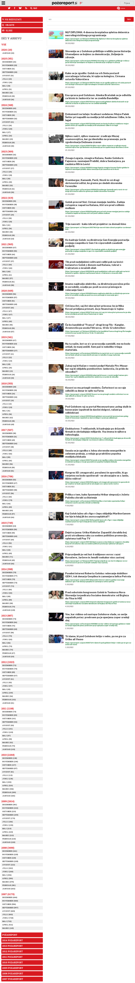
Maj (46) (6, 271)
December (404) (9, 897)
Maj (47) (6, 318)
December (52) (9, 479)
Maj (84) (6, 643)
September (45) (9, 304)
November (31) (9, 112)
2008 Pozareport (12, 973)
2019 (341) (7, 337)
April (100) (7, 693)
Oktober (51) (8, 301)
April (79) (7, 646)
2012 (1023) (7, 662)
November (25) (9, 65)
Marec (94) (7, 696)
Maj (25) (6, 364)
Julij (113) (7, 775)
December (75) (9, 572)
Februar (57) (8, 514)
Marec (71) (7, 557)
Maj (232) (6, 782)
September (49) (9, 536)
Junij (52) (7, 454)
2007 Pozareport (12, 979)
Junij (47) (7, 314)
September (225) (10, 861)
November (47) (9, 483)
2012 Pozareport (12, 951)
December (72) (9, 665)
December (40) (9, 108)
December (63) (9, 526)
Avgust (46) (8, 307)
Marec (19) (7, 371)
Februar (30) (8, 96)
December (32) (9, 154)
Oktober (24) (8, 393)
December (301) (9, 804)
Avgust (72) (8, 586)
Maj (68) (6, 550)
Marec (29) (7, 139)
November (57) (9, 297)
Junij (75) (7, 500)
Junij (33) (7, 175)
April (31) (7, 89)
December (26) (9, 62)
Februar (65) (8, 560)
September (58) (9, 490)
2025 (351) (7, 58)
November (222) (10, 808)
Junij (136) (7, 778)
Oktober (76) (8, 626)
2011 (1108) (7, 708)
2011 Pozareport (12, 956)
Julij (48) (7, 450)
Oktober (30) (8, 115)
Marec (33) (7, 92)
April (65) (7, 507)
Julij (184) (7, 821)
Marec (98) (7, 603)
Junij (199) (7, 825)
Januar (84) (8, 563)
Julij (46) (7, 497)
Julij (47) (7, 311)
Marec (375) (8, 882)
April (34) (7, 228)
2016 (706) (7, 476)
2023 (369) (7, 151)
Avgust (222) (8, 865)
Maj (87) (6, 735)
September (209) (10, 815)
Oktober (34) (8, 347)
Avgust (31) (8, 75)
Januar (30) (8, 146)
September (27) (9, 350)
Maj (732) (6, 921)
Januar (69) (8, 656)
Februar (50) (8, 328)
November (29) (9, 158)
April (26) (7, 367)
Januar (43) (8, 239)
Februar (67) (8, 653)
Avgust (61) (8, 679)
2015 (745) (7, 522)
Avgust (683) (8, 911)
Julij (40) (7, 264)
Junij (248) (7, 871)
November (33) (9, 390)
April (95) (7, 739)
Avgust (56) (8, 493)
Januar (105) (8, 610)
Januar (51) (8, 471)
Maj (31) (6, 411)
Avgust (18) (8, 400)
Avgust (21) (8, 122)
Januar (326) (8, 796)
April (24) (7, 135)
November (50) (9, 251)
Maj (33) (6, 86)
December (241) (9, 851)
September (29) (9, 165)
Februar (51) (8, 282)
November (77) (9, 576)
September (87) (9, 768)
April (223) (7, 832)
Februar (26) (8, 374)
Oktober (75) (8, 579)
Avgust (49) (8, 539)
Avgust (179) (8, 818)
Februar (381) (9, 885)
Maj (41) (6, 225)
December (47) (9, 247)
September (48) (9, 258)
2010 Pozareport (12, 962)
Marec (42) (7, 417)
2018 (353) (7, 383)
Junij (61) (7, 546)
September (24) (9, 397)
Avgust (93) (8, 725)
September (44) (9, 443)
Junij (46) (7, 268)
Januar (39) (8, 192)
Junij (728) (7, 918)
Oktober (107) (9, 765)
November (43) (9, 344)
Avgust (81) (8, 772)
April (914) (7, 925)
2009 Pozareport (12, 968)
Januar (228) (8, 842)
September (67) (9, 675)
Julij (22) (7, 357)
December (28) (9, 387)
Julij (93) (7, 682)
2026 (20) (6, 49)
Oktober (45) (8, 440)
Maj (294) (6, 875)
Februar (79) (8, 606)
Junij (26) (7, 82)
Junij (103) (7, 732)
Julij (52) (7, 543)
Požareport (9, 934)
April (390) (7, 878)
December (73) (9, 619)
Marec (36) (7, 232)
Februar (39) (8, 235)
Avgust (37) (8, 261)
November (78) (9, 669)
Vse (3, 44)
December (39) (9, 201)
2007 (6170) (8, 894)
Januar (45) (8, 424)
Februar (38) (8, 421)
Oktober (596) (9, 904)
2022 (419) (7, 197)
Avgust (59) (8, 632)
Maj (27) (6, 132)
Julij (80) (7, 589)
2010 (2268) (8, 754)
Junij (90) (7, 593)
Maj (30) (6, 178)
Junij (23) (7, 407)
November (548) (10, 901)
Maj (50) (6, 457)
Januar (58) (8, 285)
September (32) (9, 118)
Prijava (127, 3)
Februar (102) (9, 699)
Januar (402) (8, 888)
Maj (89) (6, 596)
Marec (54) (7, 464)
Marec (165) (8, 928)
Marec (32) (7, 185)
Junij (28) (7, 129)
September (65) (9, 629)
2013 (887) (7, 615)
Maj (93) (6, 689)
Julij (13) (6, 404)
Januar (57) (8, 331)
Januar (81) (8, 703)
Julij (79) (7, 636)
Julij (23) (7, 79)
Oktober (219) (9, 811)
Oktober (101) (9, 718)
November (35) (9, 204)
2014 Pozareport (12, 940)
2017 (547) (7, 429)
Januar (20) (8, 53)
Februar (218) (9, 839)
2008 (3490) (7, 847)
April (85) (7, 600)
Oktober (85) (8, 672)
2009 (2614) (7, 801)
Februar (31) (8, 189)
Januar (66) (8, 517)
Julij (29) (7, 172)
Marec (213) (8, 835)
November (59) (9, 529)
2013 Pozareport (12, 945)
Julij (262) (7, 868)
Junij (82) (7, 639)
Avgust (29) (8, 215)
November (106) (10, 761)
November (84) (9, 622)
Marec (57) (7, 278)
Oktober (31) (8, 69)
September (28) (9, 72)
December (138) (9, 758)
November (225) (10, 854)
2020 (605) (7, 290)
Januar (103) (8, 749)
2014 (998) (7, 569)
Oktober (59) (8, 533)
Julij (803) (7, 914)
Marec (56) (7, 325)
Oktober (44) (8, 254)
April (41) (7, 275)
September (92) (9, 722)
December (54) (9, 294)
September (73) (9, 583)
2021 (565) (7, 244)
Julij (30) (7, 218)
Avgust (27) (8, 168)
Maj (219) (6, 828)
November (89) (9, 715)
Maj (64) (6, 503)
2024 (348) (7, 105)
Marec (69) (7, 510)
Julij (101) (7, 729)
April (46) (7, 460)
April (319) (7, 785)
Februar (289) (9, 792)
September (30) (9, 211)
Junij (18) (7, 361)
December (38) (9, 433)
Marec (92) (7, 742)
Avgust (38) (8, 447)
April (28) (7, 182)
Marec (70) (7, 649)
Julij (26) (7, 125)
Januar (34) (8, 99)
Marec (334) (8, 789)
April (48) (7, 321)
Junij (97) (7, 686)
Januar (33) (8, 378)
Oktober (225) (9, 858)
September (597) (10, 907)
